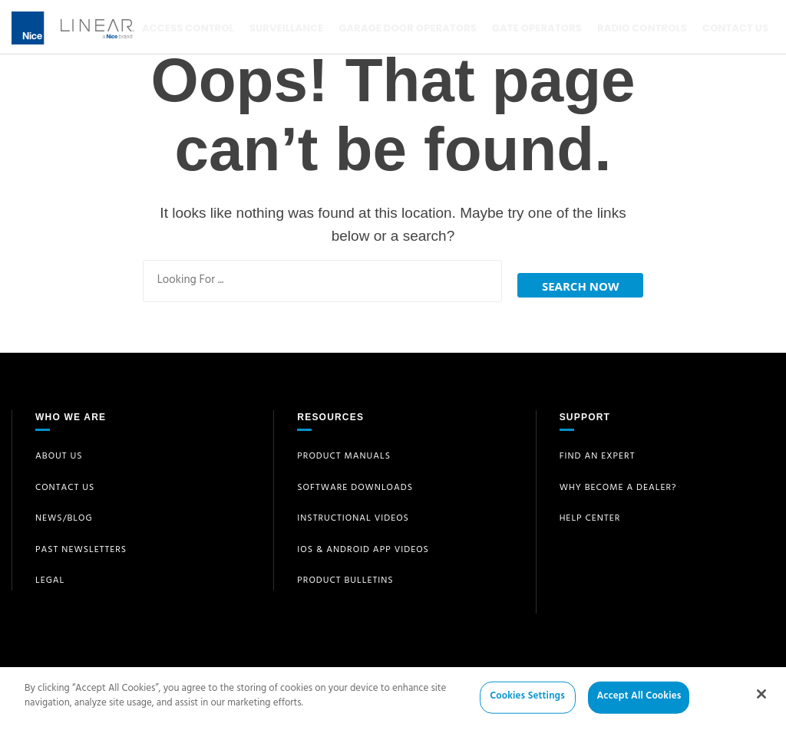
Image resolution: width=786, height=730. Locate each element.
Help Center (590, 514)
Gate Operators (533, 28)
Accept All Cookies (638, 702)
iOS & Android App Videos (363, 545)
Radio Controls (637, 28)
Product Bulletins (345, 576)
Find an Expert (598, 452)
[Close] (761, 699)
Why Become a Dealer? (618, 483)
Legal (49, 576)
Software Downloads (355, 483)
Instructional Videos (353, 514)
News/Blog (64, 514)
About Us (59, 452)
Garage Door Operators (405, 28)
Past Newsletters (81, 545)
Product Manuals (344, 452)
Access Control (187, 28)
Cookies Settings (527, 702)
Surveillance (285, 28)
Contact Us (730, 28)
